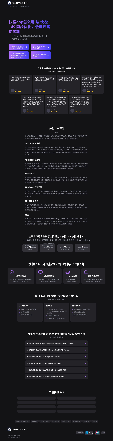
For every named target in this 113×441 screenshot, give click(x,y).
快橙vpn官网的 (76, 421)
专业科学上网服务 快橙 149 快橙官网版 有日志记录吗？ (44, 363)
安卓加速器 (34, 421)
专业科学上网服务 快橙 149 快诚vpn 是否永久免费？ (43, 357)
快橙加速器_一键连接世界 (22, 421)
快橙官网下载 (55, 421)
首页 (9, 6)
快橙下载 (95, 421)
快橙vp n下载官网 (44, 421)
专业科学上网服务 (15, 6)
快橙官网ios (86, 421)
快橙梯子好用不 (66, 421)
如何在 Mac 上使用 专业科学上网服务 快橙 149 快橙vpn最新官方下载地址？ (51, 343)
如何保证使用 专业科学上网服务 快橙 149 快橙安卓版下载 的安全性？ (49, 350)
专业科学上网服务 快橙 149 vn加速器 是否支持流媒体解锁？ (46, 377)
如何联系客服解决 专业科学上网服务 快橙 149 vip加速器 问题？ (47, 370)
